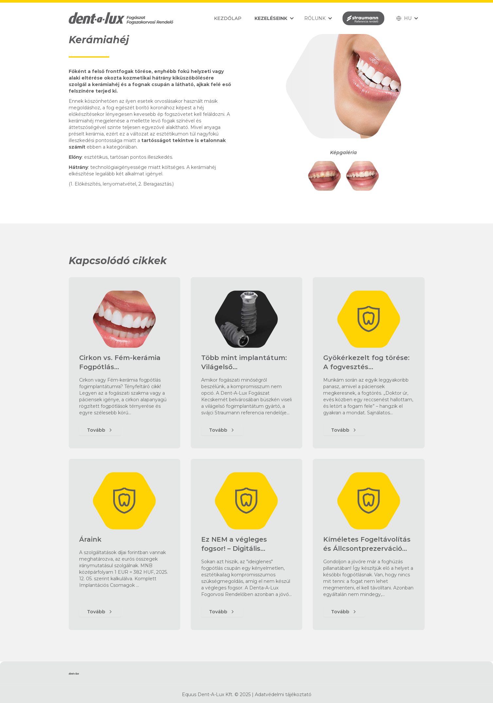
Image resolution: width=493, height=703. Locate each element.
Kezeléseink (271, 18)
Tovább (100, 430)
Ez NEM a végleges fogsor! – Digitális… (234, 543)
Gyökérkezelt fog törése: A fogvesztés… (366, 362)
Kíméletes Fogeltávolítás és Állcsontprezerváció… (367, 543)
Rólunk (315, 18)
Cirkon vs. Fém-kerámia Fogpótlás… (120, 362)
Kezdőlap (227, 18)
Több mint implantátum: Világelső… (244, 362)
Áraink (90, 539)
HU (404, 18)
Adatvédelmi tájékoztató (283, 694)
